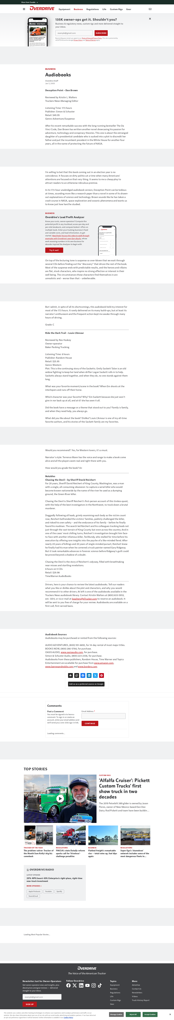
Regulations (62, 848)
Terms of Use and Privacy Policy (92, 38)
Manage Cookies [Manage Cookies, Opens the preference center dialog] (116, 1014)
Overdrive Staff (51, 80)
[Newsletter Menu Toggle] (150, 8)
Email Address (88, 711)
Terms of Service (91, 40)
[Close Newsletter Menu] (150, 18)
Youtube (48, 891)
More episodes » (34, 886)
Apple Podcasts (34, 891)
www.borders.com (87, 666)
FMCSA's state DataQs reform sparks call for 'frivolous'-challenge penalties (70, 853)
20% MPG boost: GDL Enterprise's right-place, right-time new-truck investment (54, 879)
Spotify (59, 891)
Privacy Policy (78, 40)
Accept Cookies (150, 1014)
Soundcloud (33, 896)
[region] (87, 1014)
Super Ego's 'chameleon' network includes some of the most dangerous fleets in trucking (134, 853)
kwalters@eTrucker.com (84, 598)
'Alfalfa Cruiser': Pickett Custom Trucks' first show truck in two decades (124, 789)
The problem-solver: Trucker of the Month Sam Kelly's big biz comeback (39, 853)
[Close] (170, 1014)
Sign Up (30, 1004)
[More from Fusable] (87, 2)
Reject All (133, 1014)
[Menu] (24, 8)
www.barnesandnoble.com (59, 666)
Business (50, 69)
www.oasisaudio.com (72, 652)
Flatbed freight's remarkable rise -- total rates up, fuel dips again (102, 853)
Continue (90, 723)
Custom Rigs (105, 775)
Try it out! (54, 250)
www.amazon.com (104, 662)
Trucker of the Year (33, 848)
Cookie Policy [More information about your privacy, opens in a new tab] (68, 1017)
